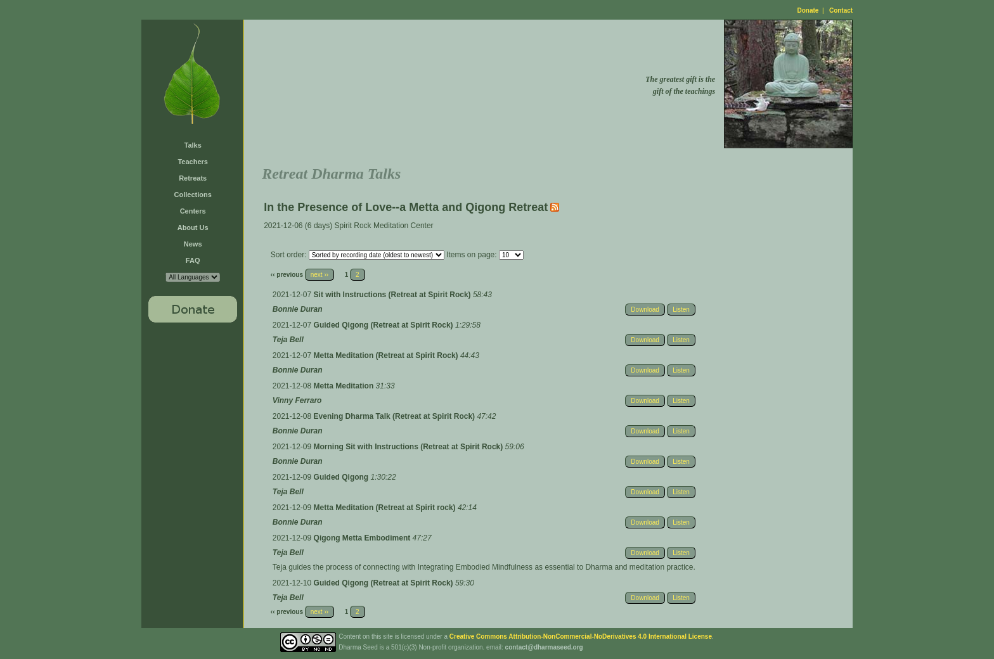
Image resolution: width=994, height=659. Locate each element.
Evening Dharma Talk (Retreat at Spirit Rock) (395, 416)
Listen (681, 309)
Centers (193, 211)
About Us (193, 227)
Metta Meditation (345, 385)
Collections (193, 194)
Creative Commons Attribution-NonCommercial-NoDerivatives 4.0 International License (580, 636)
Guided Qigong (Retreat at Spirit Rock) (384, 325)
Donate (808, 10)
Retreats (193, 178)
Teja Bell (288, 339)
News (193, 244)
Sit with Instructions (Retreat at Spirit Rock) (393, 294)
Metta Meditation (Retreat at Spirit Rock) (387, 355)
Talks (193, 145)
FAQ (193, 260)
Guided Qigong (342, 477)
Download (645, 309)
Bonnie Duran (298, 309)
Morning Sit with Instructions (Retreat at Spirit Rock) (409, 446)
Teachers (193, 161)
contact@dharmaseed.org (544, 647)
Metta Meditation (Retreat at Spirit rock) (386, 507)
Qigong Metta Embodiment (363, 538)
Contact (841, 10)
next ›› (319, 274)
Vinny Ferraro (297, 400)
